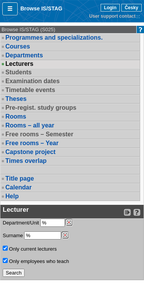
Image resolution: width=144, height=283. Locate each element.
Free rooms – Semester (39, 134)
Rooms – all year (29, 125)
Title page (19, 178)
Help (12, 196)
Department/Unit (38, 223)
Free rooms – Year (31, 143)
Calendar (18, 187)
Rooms (15, 116)
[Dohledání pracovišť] (69, 222)
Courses (17, 46)
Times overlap (25, 160)
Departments (24, 55)
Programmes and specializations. (54, 37)
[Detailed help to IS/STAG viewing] (137, 212)
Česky (131, 7)
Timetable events (30, 90)
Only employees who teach (36, 261)
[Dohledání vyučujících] (65, 235)
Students (18, 72)
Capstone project (30, 152)
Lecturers (19, 63)
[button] (10, 8)
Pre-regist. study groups (40, 107)
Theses (15, 98)
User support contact (112, 16)
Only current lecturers (30, 249)
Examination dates (32, 81)
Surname (36, 235)
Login (110, 7)
